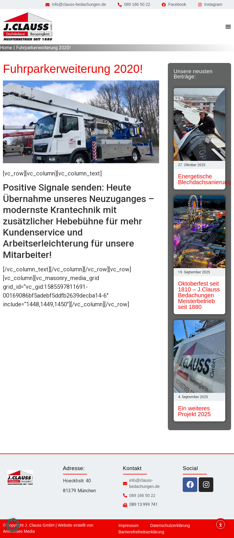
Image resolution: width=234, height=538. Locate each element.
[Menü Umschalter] (228, 26)
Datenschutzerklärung (170, 525)
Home (6, 47)
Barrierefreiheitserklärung (141, 532)
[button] (13, 525)
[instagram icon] (206, 484)
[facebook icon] (190, 484)
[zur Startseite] (27, 26)
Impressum (128, 525)
